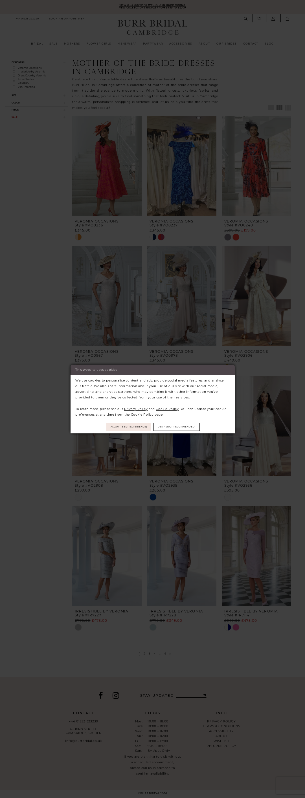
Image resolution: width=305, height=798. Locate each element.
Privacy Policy (136, 408)
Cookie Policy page (147, 414)
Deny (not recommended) (181, 426)
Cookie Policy (167, 408)
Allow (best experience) (124, 426)
